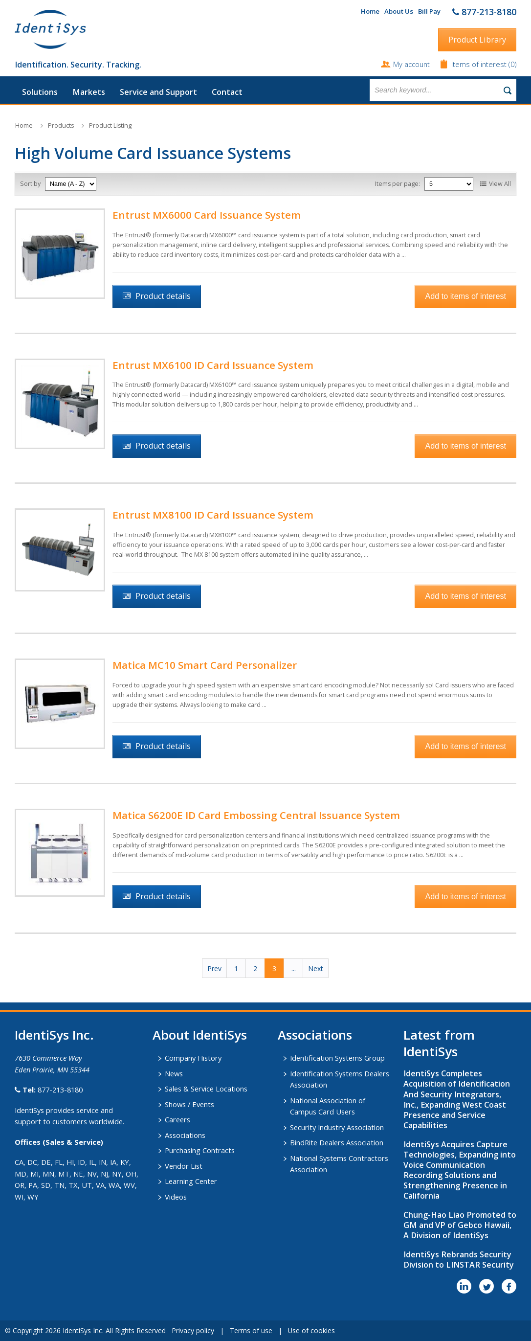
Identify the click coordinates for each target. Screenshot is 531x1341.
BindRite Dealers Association (336, 1142)
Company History (193, 1058)
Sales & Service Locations (206, 1088)
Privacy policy (193, 1330)
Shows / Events (189, 1104)
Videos (176, 1197)
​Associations (315, 1035)
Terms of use (251, 1330)
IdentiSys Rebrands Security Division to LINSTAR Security (458, 1259)
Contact (227, 92)
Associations (185, 1135)
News (174, 1073)
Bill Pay (429, 11)
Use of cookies (311, 1330)
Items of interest (480, 64)
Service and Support (158, 92)
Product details (163, 296)
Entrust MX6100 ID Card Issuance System (212, 365)
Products (61, 125)
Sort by (30, 184)
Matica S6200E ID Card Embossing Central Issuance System (256, 815)
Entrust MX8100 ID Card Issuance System (212, 515)
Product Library (477, 39)
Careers (177, 1119)
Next (315, 968)
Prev (214, 968)
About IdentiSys (200, 1035)
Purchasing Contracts (200, 1150)
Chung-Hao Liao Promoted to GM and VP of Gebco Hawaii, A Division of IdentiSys (459, 1225)
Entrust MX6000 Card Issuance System (206, 215)
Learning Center (191, 1181)
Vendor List (183, 1166)
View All (500, 184)
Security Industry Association (337, 1127)
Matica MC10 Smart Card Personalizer (204, 665)
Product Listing (110, 125)
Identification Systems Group (337, 1058)
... (293, 968)
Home (370, 11)
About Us (398, 11)
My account (411, 64)
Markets (88, 92)
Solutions (40, 92)
